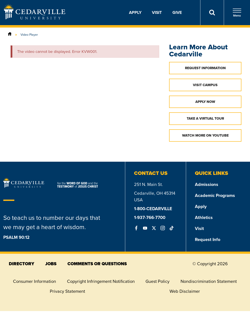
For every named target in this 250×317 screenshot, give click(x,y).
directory (21, 263)
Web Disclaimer (185, 291)
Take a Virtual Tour (205, 118)
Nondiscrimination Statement (209, 281)
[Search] (212, 12)
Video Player (29, 34)
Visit (157, 12)
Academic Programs (215, 195)
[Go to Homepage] (34, 18)
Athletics (204, 217)
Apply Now (205, 101)
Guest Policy (158, 281)
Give (177, 12)
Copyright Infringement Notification (101, 281)
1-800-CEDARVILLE (153, 208)
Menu (237, 12)
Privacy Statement (67, 291)
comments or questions (97, 263)
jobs (50, 263)
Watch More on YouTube (205, 135)
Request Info (207, 239)
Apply (135, 12)
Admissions (206, 184)
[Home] (9, 34)
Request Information (205, 67)
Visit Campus (205, 84)
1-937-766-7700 (149, 217)
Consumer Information (34, 281)
